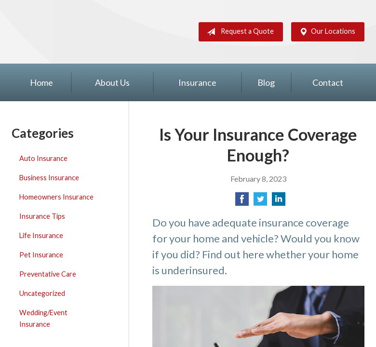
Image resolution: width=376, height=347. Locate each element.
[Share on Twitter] (260, 201)
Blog (266, 82)
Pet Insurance (41, 255)
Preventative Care (47, 274)
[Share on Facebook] (242, 201)
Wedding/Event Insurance (43, 318)
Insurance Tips (42, 216)
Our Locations (325, 32)
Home (41, 82)
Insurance (197, 82)
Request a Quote (238, 32)
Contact (327, 82)
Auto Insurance (43, 158)
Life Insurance (41, 235)
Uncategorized (42, 293)
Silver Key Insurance (56, 32)
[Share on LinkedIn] (278, 201)
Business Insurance (49, 178)
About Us (112, 82)
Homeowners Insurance (56, 197)
